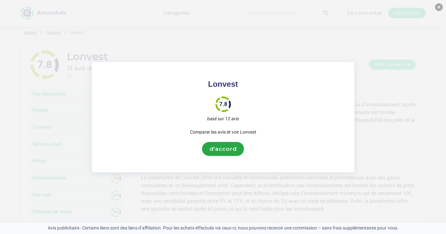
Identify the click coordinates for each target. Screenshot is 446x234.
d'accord (223, 149)
